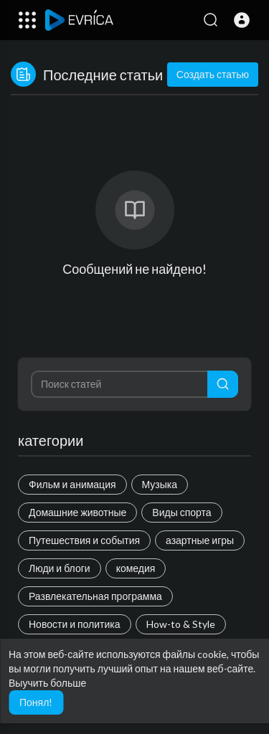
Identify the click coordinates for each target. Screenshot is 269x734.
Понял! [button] (35, 702)
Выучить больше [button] (47, 683)
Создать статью (212, 74)
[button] (241, 20)
